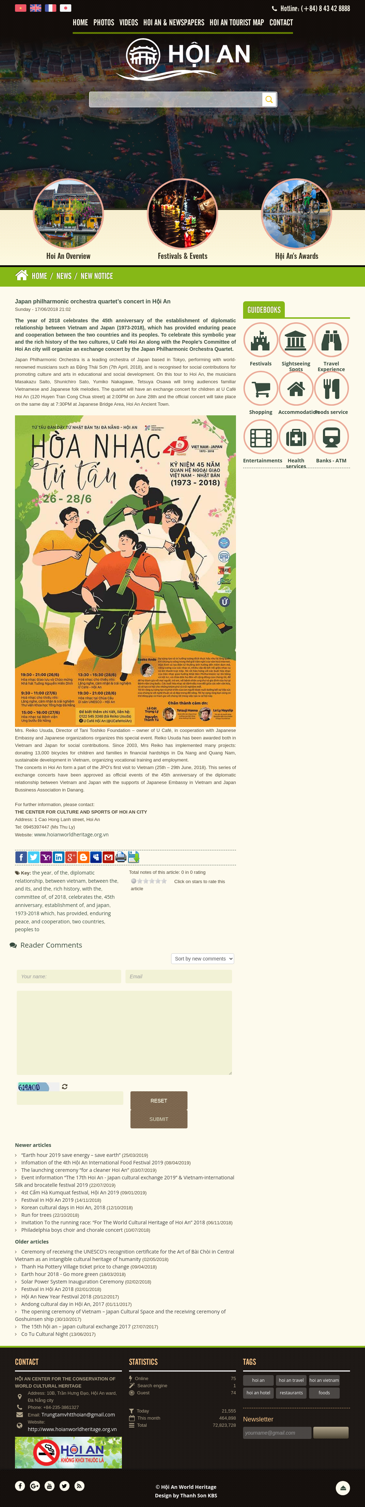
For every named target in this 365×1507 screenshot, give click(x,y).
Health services (296, 463)
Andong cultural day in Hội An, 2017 (62, 1304)
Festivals (261, 363)
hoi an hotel (259, 1393)
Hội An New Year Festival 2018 (56, 1296)
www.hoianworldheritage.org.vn (71, 834)
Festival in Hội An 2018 (47, 1289)
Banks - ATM (331, 460)
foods (324, 1393)
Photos (103, 23)
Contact (281, 23)
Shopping (260, 412)
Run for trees (36, 1214)
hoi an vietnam (324, 1380)
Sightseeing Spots (296, 366)
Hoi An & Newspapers (173, 23)
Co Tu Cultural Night (44, 1334)
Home (80, 23)
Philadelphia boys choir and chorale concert (72, 1229)
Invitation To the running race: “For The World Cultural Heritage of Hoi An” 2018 (113, 1222)
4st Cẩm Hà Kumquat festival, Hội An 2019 (70, 1192)
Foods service (331, 412)
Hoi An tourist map (237, 23)
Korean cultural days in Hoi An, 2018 (63, 1207)
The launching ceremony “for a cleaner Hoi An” (75, 1170)
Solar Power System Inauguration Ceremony (72, 1281)
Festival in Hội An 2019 (47, 1199)
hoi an (258, 1380)
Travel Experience (331, 366)
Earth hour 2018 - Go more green (59, 1274)
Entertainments (262, 460)
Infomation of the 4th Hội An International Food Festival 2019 (92, 1162)
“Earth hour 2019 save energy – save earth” (71, 1155)
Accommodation (298, 412)
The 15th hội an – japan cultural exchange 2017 (76, 1326)
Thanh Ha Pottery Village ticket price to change (75, 1266)
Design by (186, 1495)
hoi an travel (291, 1380)
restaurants (291, 1393)
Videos (128, 23)
